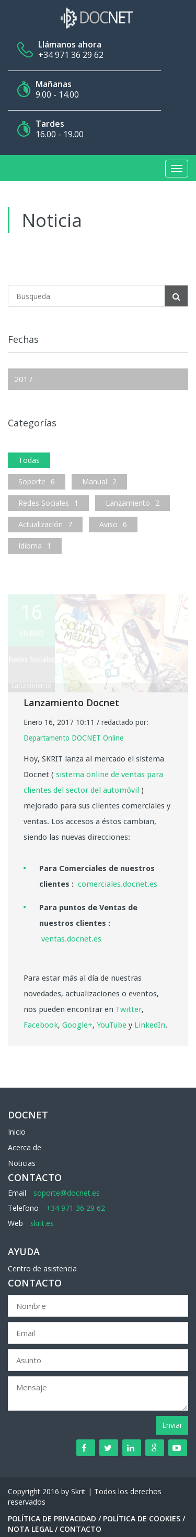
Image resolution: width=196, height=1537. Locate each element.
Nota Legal (30, 1529)
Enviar (172, 1425)
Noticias (22, 1163)
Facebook (41, 1025)
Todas (29, 460)
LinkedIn (149, 1025)
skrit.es (42, 1223)
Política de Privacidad (52, 1518)
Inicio (17, 1132)
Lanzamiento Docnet (71, 702)
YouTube (111, 1025)
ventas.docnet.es (71, 939)
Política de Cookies (141, 1518)
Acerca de (24, 1147)
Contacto (80, 1529)
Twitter (129, 1009)
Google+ (77, 1025)
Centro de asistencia (42, 1268)
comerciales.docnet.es (117, 884)
